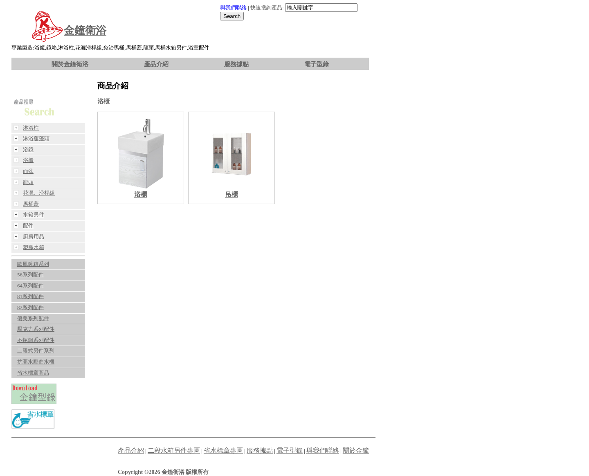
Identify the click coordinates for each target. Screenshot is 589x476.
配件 (28, 226)
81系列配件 (30, 296)
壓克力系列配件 (35, 329)
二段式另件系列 (35, 351)
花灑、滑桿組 (39, 193)
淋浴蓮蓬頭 (36, 138)
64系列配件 (30, 286)
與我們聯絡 (233, 8)
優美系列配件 (33, 318)
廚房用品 (33, 237)
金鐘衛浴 (85, 30)
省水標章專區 (223, 450)
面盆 (28, 171)
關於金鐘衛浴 (70, 64)
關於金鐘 (356, 450)
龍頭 (28, 182)
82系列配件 (30, 307)
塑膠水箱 (33, 247)
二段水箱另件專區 (174, 450)
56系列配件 (30, 275)
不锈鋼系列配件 (35, 340)
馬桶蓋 (31, 204)
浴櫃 (103, 101)
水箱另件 (33, 215)
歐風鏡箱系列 (33, 264)
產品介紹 (156, 64)
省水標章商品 (33, 373)
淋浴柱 (31, 128)
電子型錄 (316, 64)
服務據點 (236, 64)
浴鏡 (28, 150)
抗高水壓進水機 (35, 362)
